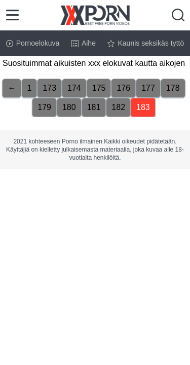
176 (123, 88)
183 (143, 107)
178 (173, 88)
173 (49, 88)
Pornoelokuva (33, 43)
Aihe (83, 43)
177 (148, 88)
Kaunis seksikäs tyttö (145, 43)
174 (74, 88)
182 (118, 107)
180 (69, 107)
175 (99, 88)
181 (94, 107)
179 (44, 107)
